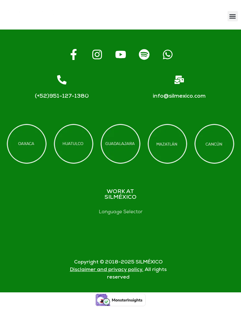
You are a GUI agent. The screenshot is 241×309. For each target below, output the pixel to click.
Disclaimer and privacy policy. (106, 270)
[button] (233, 16)
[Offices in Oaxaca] (26, 144)
